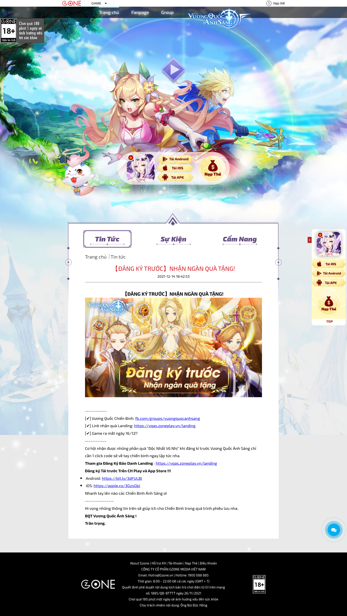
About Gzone (139, 563)
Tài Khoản (175, 563)
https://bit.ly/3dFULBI (122, 478)
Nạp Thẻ (191, 563)
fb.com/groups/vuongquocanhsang (167, 418)
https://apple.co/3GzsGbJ (117, 485)
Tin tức (118, 256)
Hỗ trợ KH (159, 563)
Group (167, 12)
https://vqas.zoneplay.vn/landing (165, 425)
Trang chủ (109, 12)
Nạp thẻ (279, 3)
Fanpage (140, 12)
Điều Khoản (208, 563)
